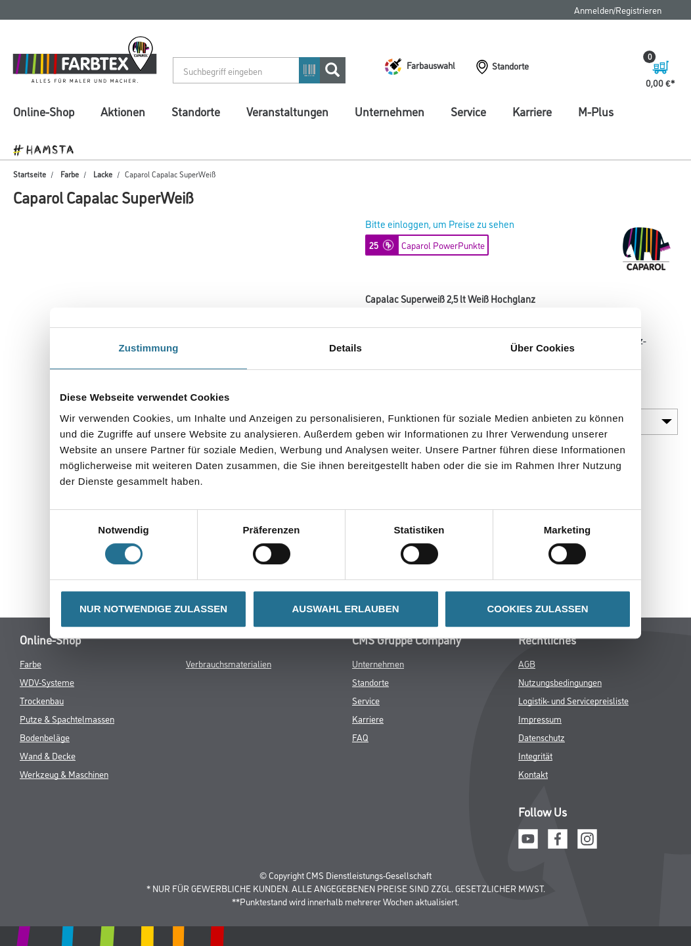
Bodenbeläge (45, 737)
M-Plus (595, 111)
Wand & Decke (48, 755)
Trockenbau (42, 700)
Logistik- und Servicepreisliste (573, 700)
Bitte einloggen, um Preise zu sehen (439, 224)
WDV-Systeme (47, 681)
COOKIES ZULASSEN (537, 608)
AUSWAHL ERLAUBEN (345, 608)
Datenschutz (541, 737)
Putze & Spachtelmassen (67, 718)
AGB (526, 663)
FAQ (360, 737)
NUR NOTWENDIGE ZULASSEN (153, 608)
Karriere (532, 111)
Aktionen (122, 111)
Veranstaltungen (287, 111)
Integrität (535, 755)
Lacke (100, 173)
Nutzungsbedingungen (560, 681)
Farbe (67, 173)
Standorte (195, 111)
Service (468, 111)
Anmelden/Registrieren (617, 9)
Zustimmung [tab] (149, 347)
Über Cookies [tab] (542, 347)
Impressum (540, 718)
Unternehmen (389, 111)
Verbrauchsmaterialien (228, 663)
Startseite (29, 173)
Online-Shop (43, 111)
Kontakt (533, 773)
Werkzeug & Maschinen (64, 773)
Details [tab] (345, 347)
